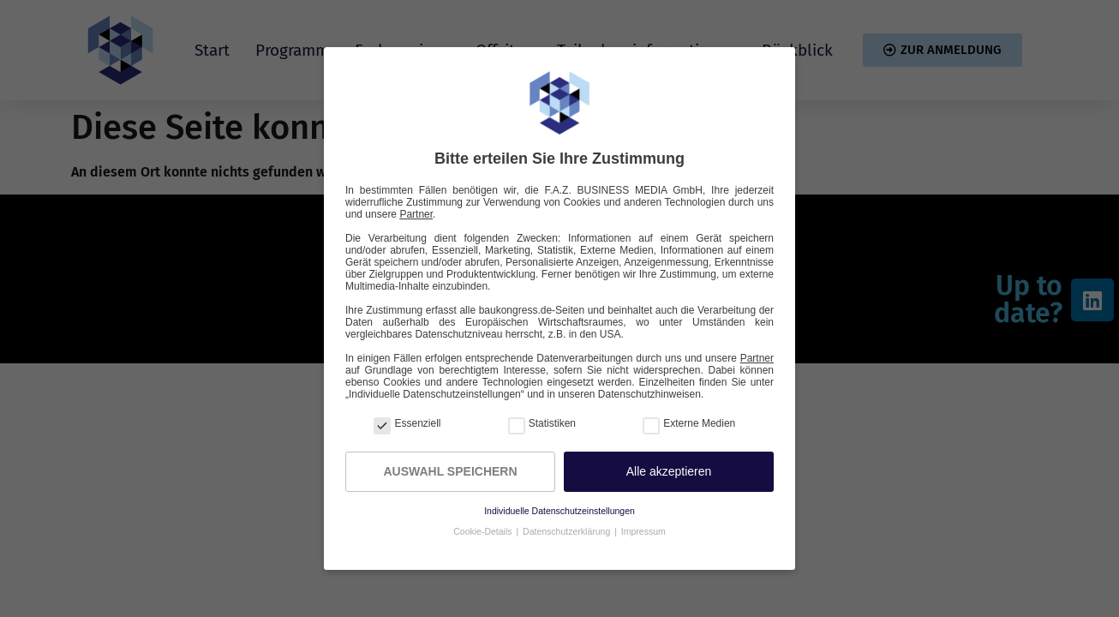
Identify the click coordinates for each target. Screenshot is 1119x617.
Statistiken (542, 423)
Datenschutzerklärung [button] (568, 531)
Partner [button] (416, 214)
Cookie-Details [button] (483, 531)
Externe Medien (689, 423)
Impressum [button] (643, 531)
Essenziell (407, 423)
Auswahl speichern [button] (450, 471)
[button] (669, 472)
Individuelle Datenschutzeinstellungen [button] (559, 511)
